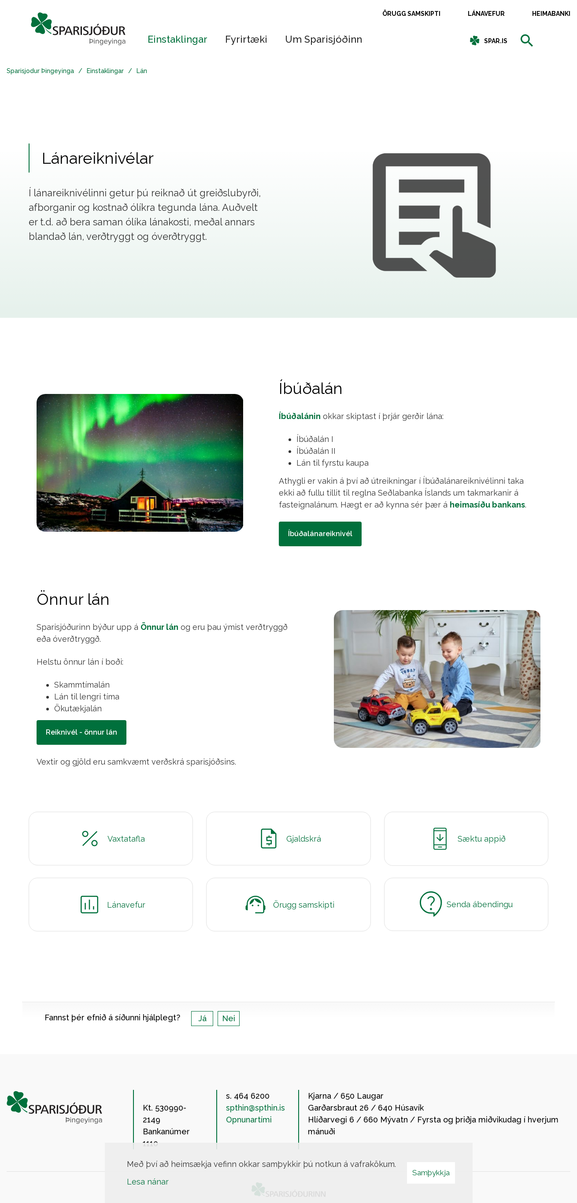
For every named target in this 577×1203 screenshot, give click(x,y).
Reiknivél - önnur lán (81, 732)
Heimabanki (551, 13)
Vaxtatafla (111, 838)
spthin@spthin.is (255, 1107)
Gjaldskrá (288, 838)
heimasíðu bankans (487, 504)
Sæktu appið (466, 838)
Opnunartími (249, 1119)
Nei (228, 1018)
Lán (142, 70)
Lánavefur (486, 13)
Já (202, 1018)
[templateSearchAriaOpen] (526, 41)
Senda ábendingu (466, 904)
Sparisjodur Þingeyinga (40, 70)
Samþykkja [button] (431, 1172)
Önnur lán (159, 627)
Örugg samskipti (411, 13)
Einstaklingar (105, 70)
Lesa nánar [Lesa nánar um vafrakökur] (148, 1181)
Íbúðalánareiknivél (320, 534)
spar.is (495, 40)
